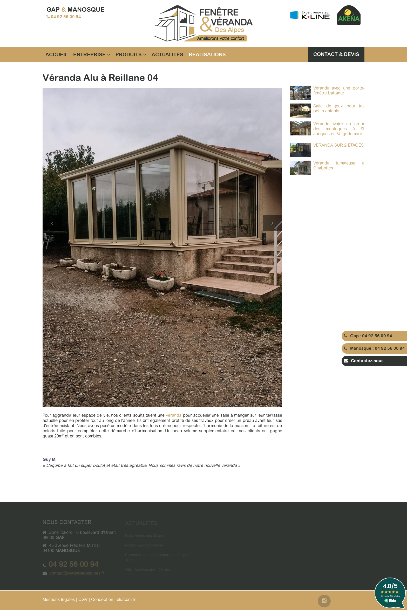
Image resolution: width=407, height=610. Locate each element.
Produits (131, 54)
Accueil (56, 54)
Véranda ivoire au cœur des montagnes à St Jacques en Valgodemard (339, 128)
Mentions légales (59, 599)
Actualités (167, 54)
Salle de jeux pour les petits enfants (339, 108)
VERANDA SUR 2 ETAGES (338, 145)
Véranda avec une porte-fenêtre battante (339, 90)
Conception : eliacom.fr (113, 599)
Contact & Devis (336, 54)
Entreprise (91, 54)
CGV (82, 599)
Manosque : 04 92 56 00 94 (374, 348)
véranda (174, 415)
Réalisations (207, 54)
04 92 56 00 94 (66, 16)
